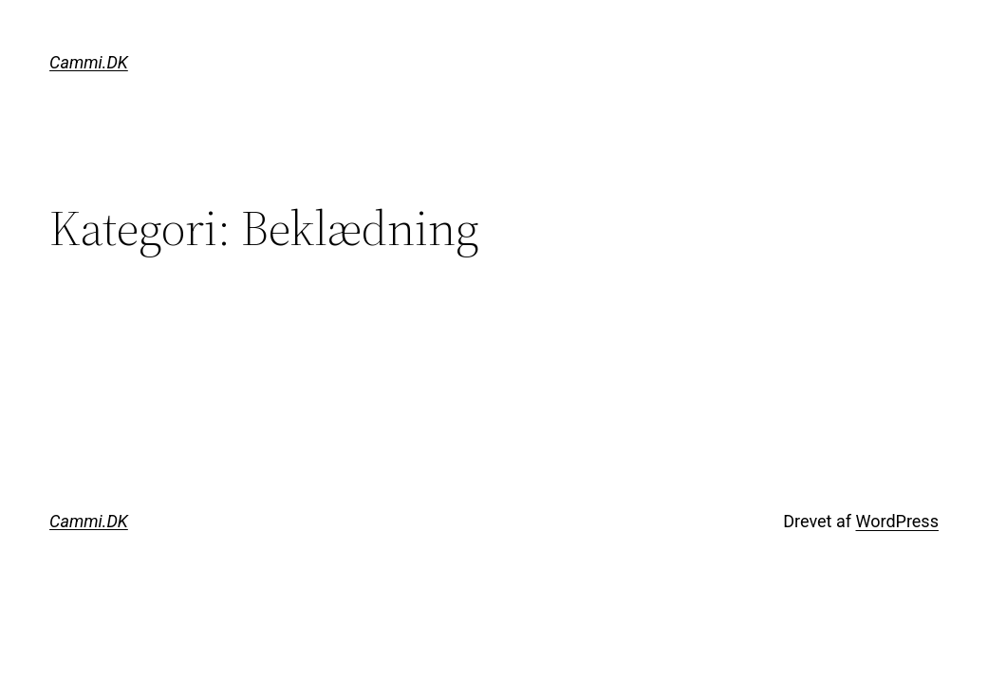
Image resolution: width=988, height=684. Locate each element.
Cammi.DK (88, 62)
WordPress (896, 521)
